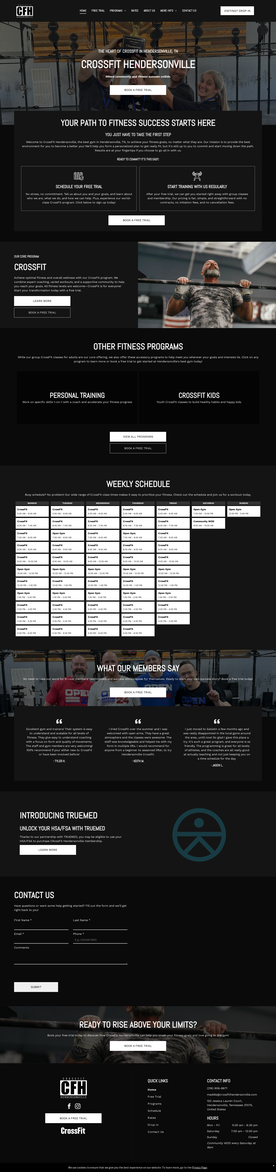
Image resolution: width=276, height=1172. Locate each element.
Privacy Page (199, 1167)
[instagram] (78, 1106)
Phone (78, 934)
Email (19, 934)
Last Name (81, 920)
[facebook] (69, 1106)
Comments (21, 947)
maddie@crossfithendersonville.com (232, 1094)
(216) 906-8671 (217, 1088)
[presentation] (41, 972)
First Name (23, 920)
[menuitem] (83, 11)
